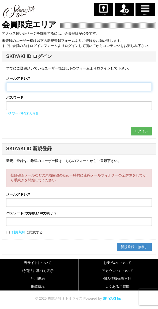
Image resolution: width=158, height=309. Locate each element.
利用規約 (18, 232)
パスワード (15, 97)
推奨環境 (38, 287)
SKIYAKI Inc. (113, 298)
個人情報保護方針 (117, 279)
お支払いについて (117, 263)
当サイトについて (38, 263)
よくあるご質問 (117, 287)
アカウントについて (117, 271)
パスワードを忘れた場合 (22, 113)
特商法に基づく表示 (38, 271)
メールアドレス (18, 78)
